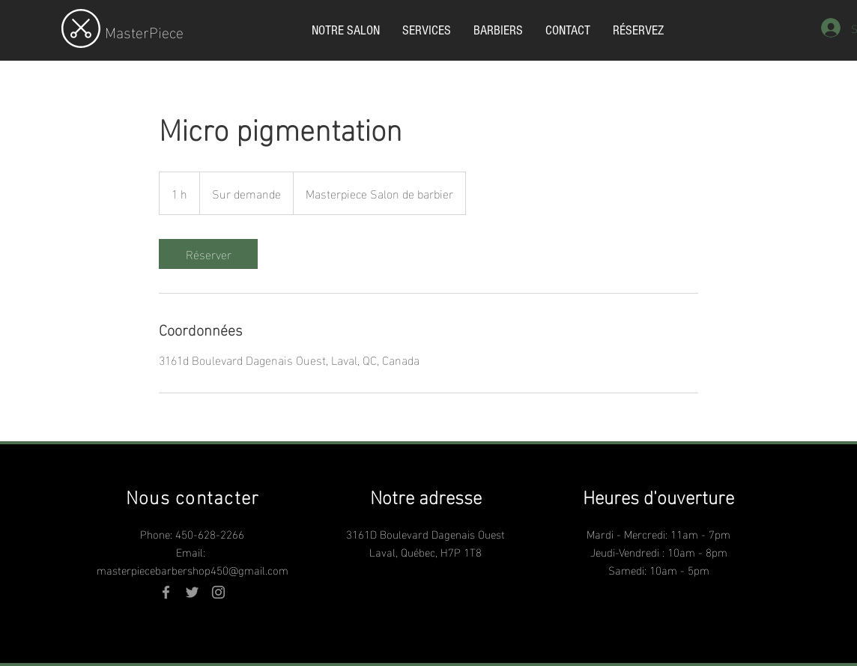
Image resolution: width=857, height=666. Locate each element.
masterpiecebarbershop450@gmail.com (192, 569)
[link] (208, 254)
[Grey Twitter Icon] (192, 592)
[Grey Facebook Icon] (166, 592)
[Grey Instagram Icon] (218, 592)
